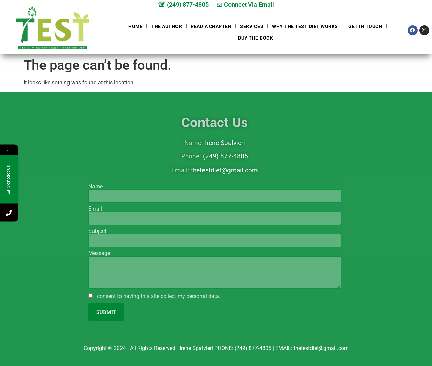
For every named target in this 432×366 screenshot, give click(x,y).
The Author (166, 26)
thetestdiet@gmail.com (224, 170)
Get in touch (365, 26)
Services (251, 26)
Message (99, 253)
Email (95, 209)
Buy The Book (255, 38)
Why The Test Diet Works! (306, 26)
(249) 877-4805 (225, 156)
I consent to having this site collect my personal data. (157, 296)
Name (95, 186)
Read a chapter (211, 26)
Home (135, 26)
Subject (97, 231)
